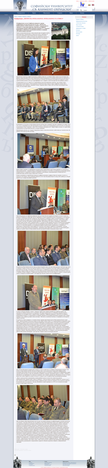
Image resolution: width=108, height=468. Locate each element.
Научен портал (47, 463)
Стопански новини (80, 26)
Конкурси (78, 30)
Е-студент (30, 462)
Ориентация (91, 1)
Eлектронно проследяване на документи (69, 463)
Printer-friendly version (15, 455)
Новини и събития (27, 16)
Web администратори (66, 464)
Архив (77, 35)
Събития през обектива (80, 22)
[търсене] (85, 10)
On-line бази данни (48, 465)
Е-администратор (32, 465)
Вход (77, 1)
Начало (15, 16)
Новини (20, 16)
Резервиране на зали (48, 464)
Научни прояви (79, 31)
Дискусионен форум (66, 465)
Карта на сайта (83, 1)
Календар (78, 33)
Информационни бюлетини (81, 21)
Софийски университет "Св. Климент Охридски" (30, 6)
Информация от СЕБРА (81, 28)
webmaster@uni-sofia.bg (64, 467)
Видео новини (79, 24)
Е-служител (31, 464)
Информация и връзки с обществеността (69, 462)
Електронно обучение (48, 462)
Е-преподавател (31, 463)
